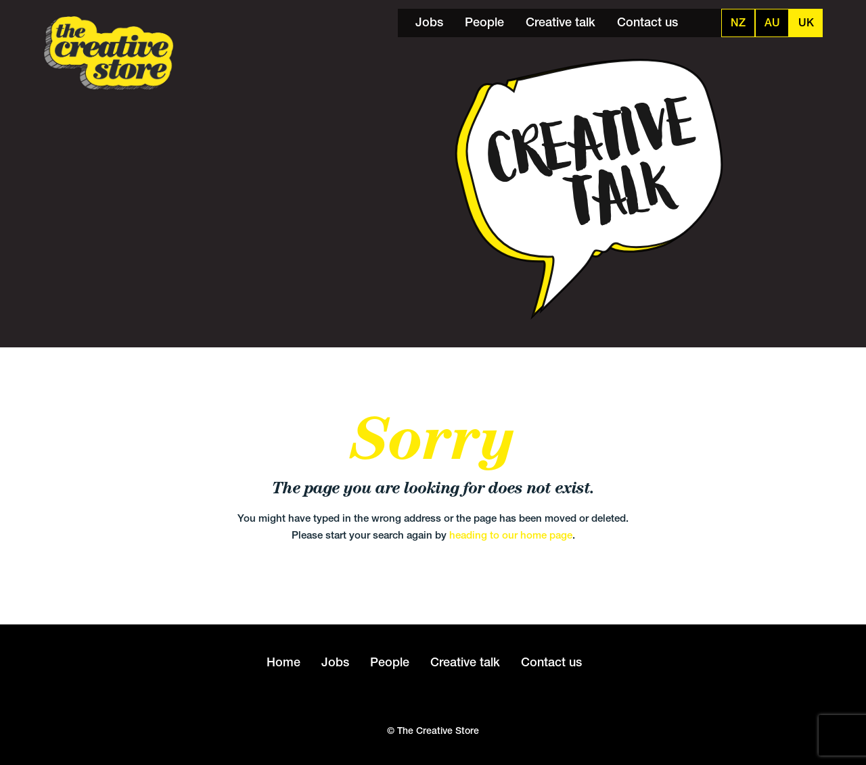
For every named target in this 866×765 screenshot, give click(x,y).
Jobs (429, 22)
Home (283, 662)
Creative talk (560, 22)
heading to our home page (510, 535)
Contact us (647, 22)
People (484, 22)
